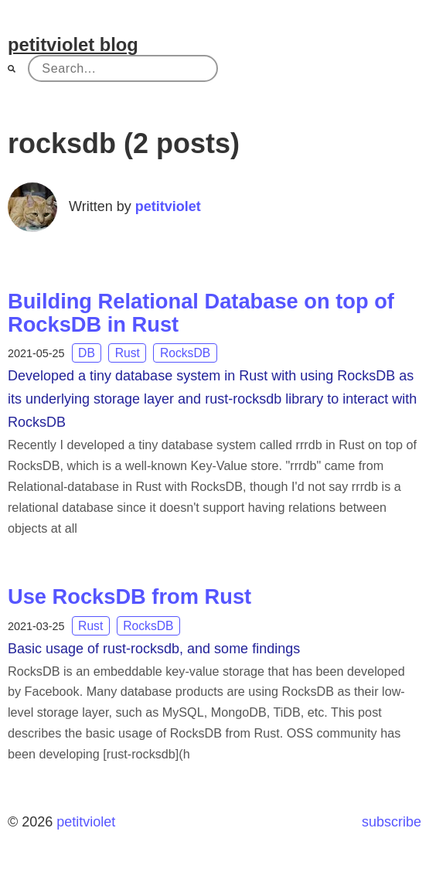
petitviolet (168, 206)
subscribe (391, 822)
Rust (127, 353)
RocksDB (185, 353)
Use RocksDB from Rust (129, 596)
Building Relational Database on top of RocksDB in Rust (201, 312)
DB (86, 353)
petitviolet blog (73, 44)
